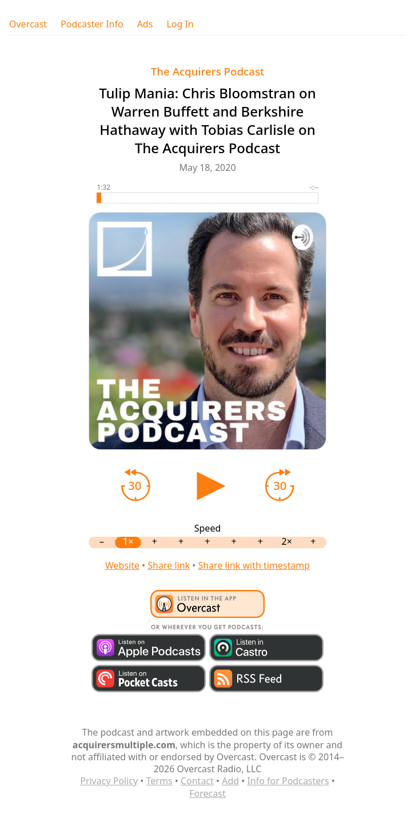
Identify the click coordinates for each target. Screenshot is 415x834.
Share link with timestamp (254, 565)
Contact (197, 781)
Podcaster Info (92, 24)
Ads (145, 24)
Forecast (207, 793)
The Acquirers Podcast (207, 71)
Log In (179, 24)
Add (230, 781)
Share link (168, 565)
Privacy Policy (109, 781)
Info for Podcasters (288, 781)
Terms (159, 781)
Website (122, 565)
